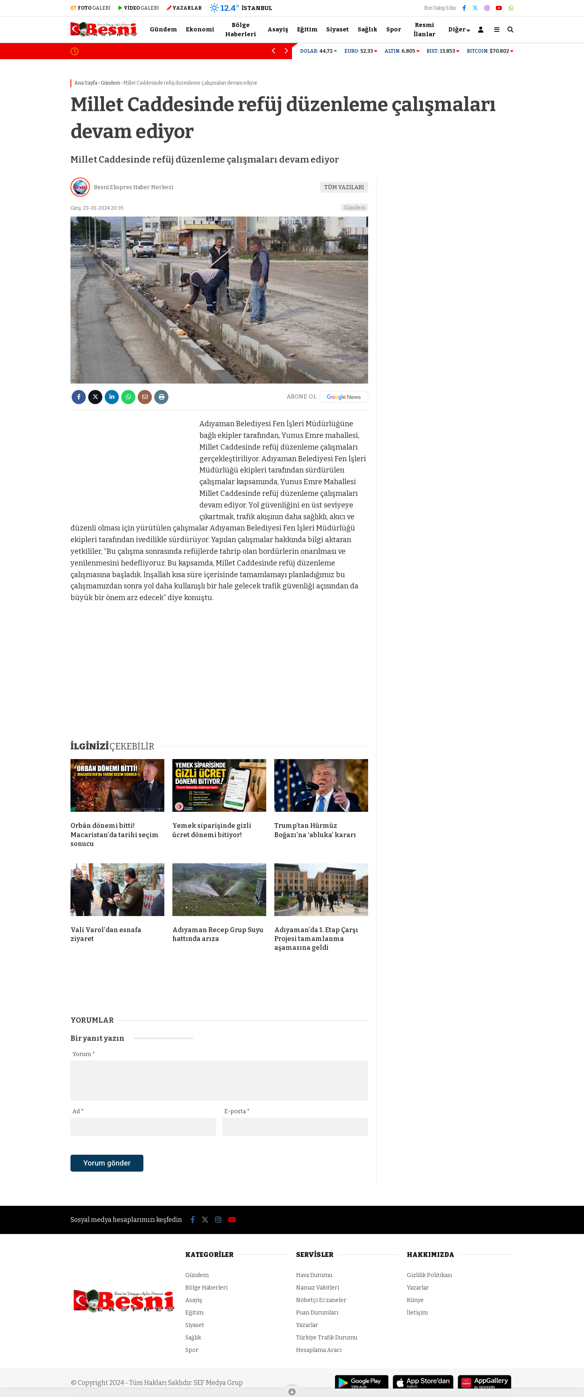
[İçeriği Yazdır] (161, 397)
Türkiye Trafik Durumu (326, 1337)
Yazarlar (307, 1325)
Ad (78, 1111)
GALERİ (90, 8)
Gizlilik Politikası (429, 1275)
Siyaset (337, 29)
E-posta (237, 1111)
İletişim (417, 1312)
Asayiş (277, 29)
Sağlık (367, 29)
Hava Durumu (314, 1275)
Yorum (83, 1054)
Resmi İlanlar (424, 29)
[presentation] (131, 1177)
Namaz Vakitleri (317, 1287)
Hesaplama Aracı (319, 1350)
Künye (415, 1300)
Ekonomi (200, 29)
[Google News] (344, 397)
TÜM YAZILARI (344, 187)
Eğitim (307, 29)
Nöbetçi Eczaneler (321, 1300)
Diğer (457, 29)
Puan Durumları (317, 1312)
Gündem (163, 29)
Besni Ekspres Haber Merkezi (133, 187)
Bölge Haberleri (240, 29)
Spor (393, 29)
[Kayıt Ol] (482, 30)
